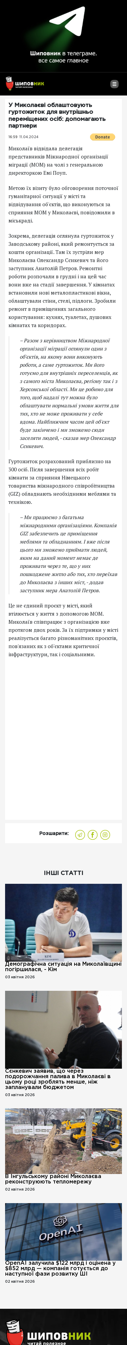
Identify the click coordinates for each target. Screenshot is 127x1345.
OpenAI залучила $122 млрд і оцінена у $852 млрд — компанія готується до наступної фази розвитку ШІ (60, 1269)
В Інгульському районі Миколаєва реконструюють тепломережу (53, 1179)
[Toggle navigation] (114, 86)
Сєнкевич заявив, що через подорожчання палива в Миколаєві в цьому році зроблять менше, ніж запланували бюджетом (58, 1079)
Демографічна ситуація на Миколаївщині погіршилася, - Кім (63, 967)
